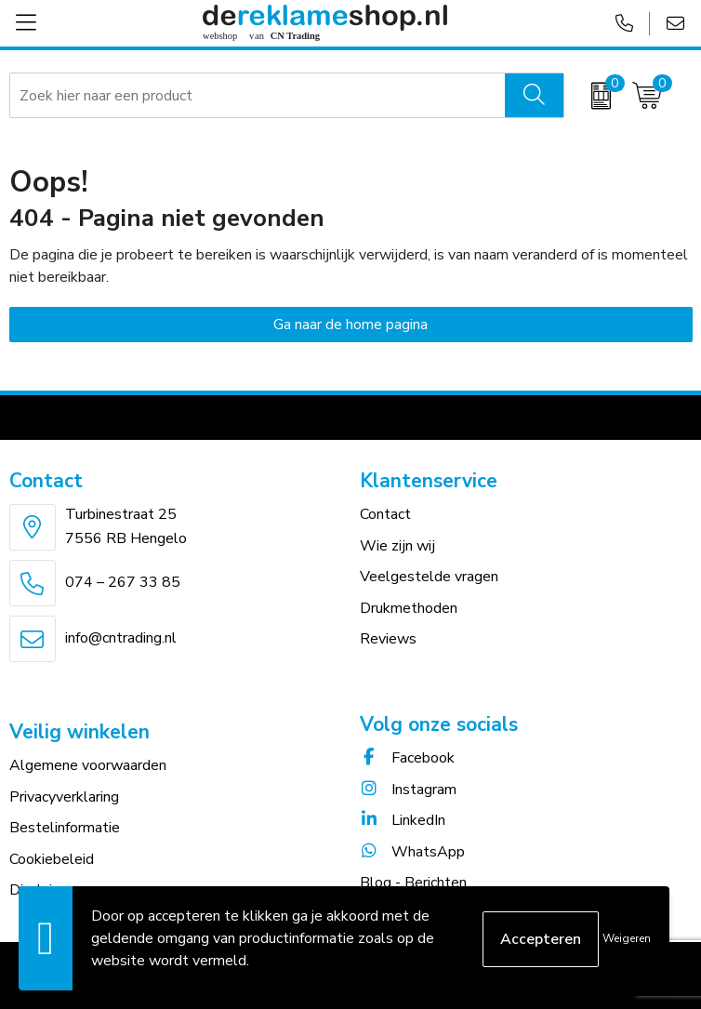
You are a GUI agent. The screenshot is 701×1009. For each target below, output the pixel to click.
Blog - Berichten (413, 882)
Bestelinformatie (64, 827)
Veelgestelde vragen (429, 576)
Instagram (408, 789)
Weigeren (626, 938)
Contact (385, 514)
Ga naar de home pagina (350, 324)
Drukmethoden (408, 608)
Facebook (407, 758)
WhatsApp (412, 852)
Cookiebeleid (51, 859)
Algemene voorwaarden (87, 765)
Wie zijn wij (397, 546)
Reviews (388, 639)
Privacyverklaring (64, 797)
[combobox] (258, 95)
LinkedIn (402, 820)
